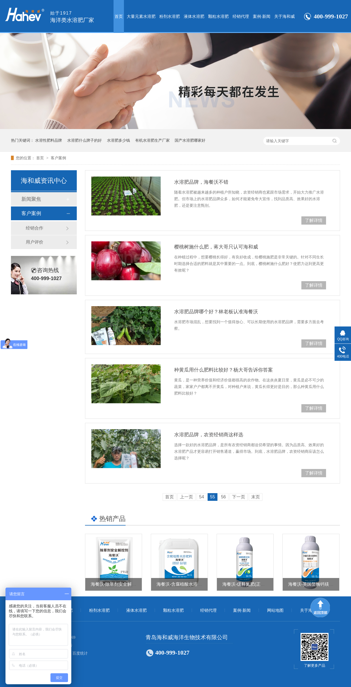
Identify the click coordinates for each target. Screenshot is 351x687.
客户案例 (58, 158)
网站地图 (275, 610)
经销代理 (241, 16)
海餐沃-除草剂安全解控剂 (115, 584)
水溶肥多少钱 (118, 140)
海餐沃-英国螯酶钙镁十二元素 (317, 584)
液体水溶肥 (194, 16)
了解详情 (313, 220)
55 (212, 497)
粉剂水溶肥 (169, 16)
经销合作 (34, 228)
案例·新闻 (261, 16)
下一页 (238, 497)
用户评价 (34, 242)
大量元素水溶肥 (141, 16)
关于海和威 (284, 16)
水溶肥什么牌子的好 (84, 140)
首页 (119, 16)
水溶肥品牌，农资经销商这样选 (208, 434)
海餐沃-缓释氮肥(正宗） (245, 584)
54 (201, 497)
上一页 (186, 497)
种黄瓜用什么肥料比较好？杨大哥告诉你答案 (223, 370)
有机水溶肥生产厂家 (152, 140)
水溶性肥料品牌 (48, 140)
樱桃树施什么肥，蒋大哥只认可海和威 (216, 247)
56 (223, 497)
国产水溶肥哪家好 (190, 140)
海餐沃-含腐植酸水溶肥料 (181, 584)
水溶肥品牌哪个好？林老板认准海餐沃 (216, 311)
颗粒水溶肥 (218, 16)
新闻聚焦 (31, 199)
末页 (255, 497)
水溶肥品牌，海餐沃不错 (201, 182)
